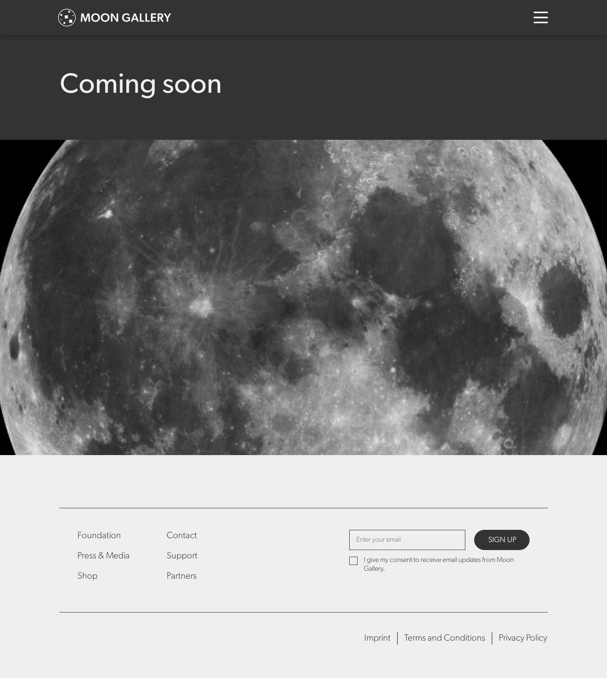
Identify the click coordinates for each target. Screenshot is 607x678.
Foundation (99, 535)
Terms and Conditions (444, 638)
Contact (182, 535)
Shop (87, 576)
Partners (182, 576)
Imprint (377, 638)
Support (182, 556)
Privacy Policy (523, 638)
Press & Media (103, 556)
